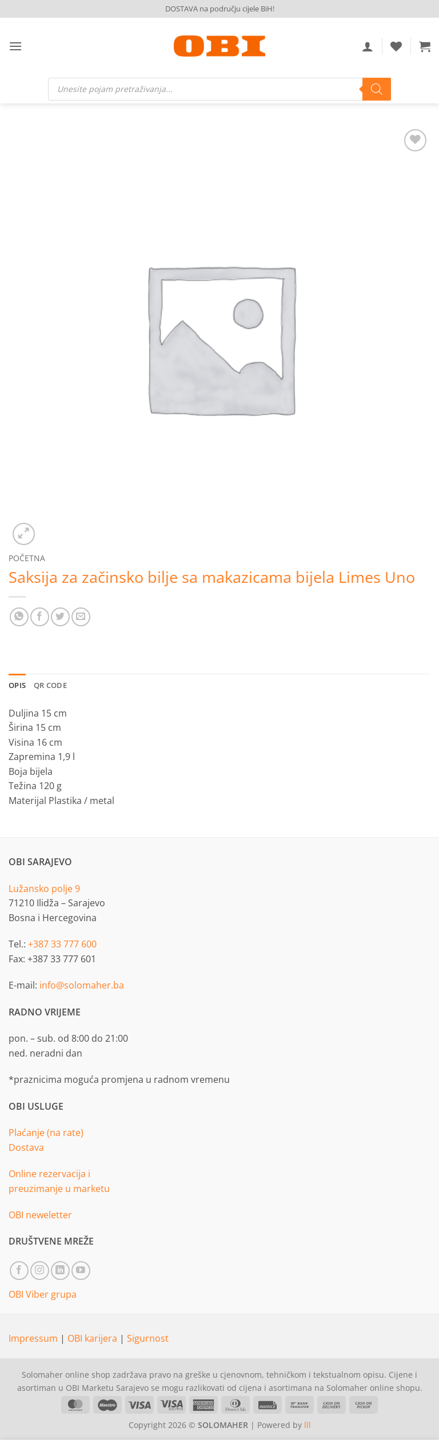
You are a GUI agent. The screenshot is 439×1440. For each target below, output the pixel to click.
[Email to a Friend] (80, 616)
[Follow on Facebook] (19, 1270)
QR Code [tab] (50, 685)
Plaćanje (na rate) (46, 1132)
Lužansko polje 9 (44, 888)
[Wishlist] (396, 46)
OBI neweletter (40, 1215)
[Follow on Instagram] (39, 1270)
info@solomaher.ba (81, 985)
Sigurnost (148, 1338)
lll (307, 1424)
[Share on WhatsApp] (19, 616)
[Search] (376, 89)
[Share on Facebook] (39, 616)
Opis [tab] (17, 685)
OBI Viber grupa (43, 1294)
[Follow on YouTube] (80, 1270)
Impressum (34, 1338)
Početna (27, 558)
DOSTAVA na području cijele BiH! (219, 8)
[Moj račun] (367, 46)
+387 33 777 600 (62, 944)
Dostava (26, 1147)
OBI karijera (93, 1338)
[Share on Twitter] (60, 616)
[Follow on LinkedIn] (60, 1270)
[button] (15, 46)
